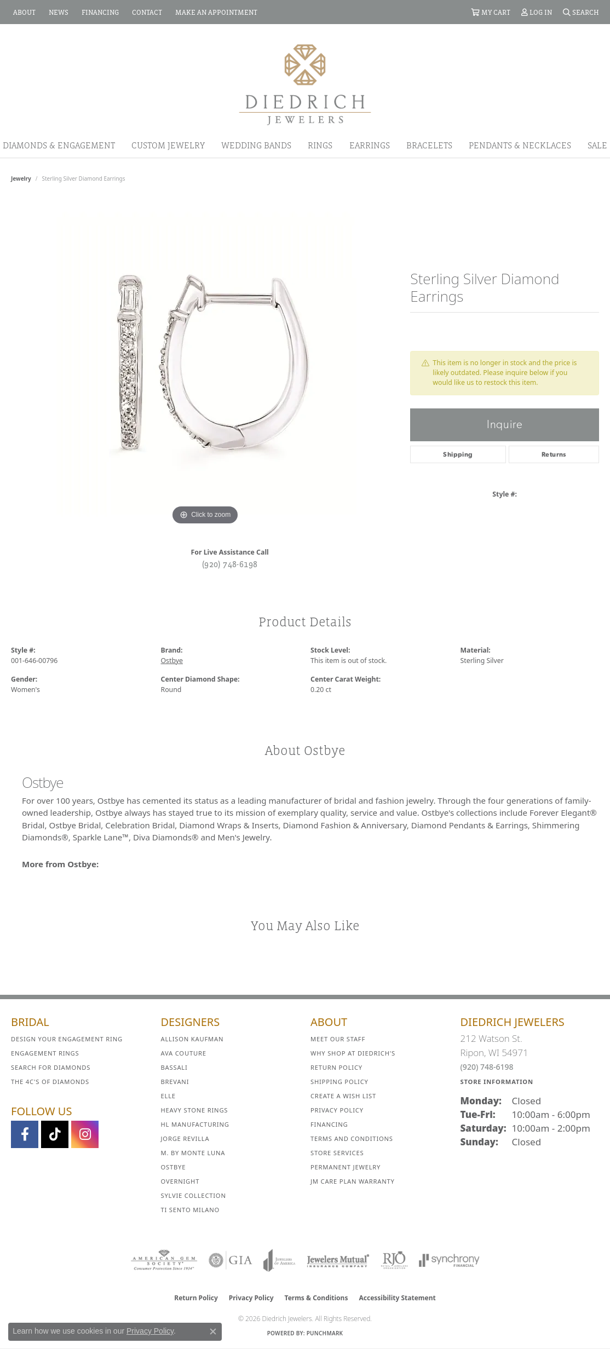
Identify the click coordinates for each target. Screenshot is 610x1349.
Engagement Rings (45, 1053)
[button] (490, 12)
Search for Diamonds (50, 1067)
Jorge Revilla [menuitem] (185, 1138)
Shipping (458, 454)
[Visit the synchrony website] (449, 1260)
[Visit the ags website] (164, 1260)
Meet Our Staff (337, 1039)
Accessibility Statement (397, 1297)
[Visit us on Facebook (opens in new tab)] (24, 1134)
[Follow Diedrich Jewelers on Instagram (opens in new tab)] (85, 1134)
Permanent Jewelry (345, 1167)
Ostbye (172, 660)
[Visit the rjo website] (394, 1260)
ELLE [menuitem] (168, 1096)
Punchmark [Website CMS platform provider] (325, 1333)
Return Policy (336, 1067)
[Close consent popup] (213, 1331)
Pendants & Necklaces (520, 145)
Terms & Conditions (316, 1297)
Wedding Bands (256, 145)
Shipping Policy (339, 1081)
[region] (205, 363)
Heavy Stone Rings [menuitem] (194, 1110)
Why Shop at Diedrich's (352, 1053)
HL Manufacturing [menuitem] (195, 1124)
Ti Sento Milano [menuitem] (190, 1210)
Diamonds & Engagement (59, 145)
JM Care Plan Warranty (352, 1181)
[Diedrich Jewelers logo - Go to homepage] (305, 84)
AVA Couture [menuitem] (183, 1053)
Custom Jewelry (168, 145)
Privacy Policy (337, 1110)
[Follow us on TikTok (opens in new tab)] (54, 1134)
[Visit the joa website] (279, 1260)
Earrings (369, 145)
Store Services (337, 1153)
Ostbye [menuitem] (173, 1167)
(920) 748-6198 (230, 564)
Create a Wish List (343, 1096)
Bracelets (429, 145)
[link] (23, 12)
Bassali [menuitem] (174, 1067)
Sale (597, 145)
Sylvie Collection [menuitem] (193, 1195)
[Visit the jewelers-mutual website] (338, 1260)
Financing (329, 1124)
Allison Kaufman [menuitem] (192, 1039)
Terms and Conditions (351, 1138)
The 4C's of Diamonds (50, 1081)
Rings (320, 145)
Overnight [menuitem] (180, 1181)
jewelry (21, 178)
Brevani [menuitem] (175, 1081)
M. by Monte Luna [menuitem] (193, 1153)
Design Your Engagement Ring (67, 1039)
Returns (554, 454)
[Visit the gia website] (230, 1260)
